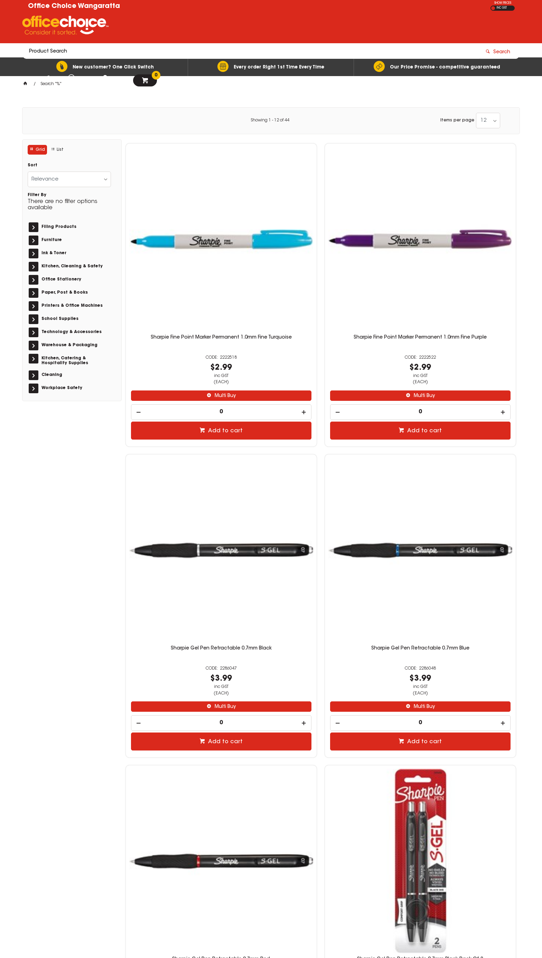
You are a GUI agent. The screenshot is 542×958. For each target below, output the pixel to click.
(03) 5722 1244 (389, 858)
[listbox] (488, 120)
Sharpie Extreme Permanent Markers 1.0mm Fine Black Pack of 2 (271, 662)
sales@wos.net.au (390, 865)
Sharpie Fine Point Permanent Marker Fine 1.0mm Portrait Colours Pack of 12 (370, 662)
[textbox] (231, 27)
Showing (270, 120)
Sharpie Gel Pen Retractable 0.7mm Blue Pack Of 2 (370, 448)
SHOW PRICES (502, 3)
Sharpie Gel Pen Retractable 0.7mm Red (171, 448)
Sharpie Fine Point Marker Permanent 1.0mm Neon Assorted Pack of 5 (171, 662)
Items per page (457, 120)
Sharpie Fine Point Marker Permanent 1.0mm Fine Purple (271, 236)
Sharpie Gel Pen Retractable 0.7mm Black (370, 236)
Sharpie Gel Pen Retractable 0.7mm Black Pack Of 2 (271, 448)
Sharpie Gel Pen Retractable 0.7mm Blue (470, 236)
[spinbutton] (171, 308)
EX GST (493, 8)
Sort (32, 165)
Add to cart (175, 327)
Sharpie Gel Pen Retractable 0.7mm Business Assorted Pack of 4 (470, 451)
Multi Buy (174, 292)
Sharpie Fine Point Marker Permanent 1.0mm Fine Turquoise (171, 236)
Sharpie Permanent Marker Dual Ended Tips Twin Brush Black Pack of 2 (470, 662)
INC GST (502, 8)
